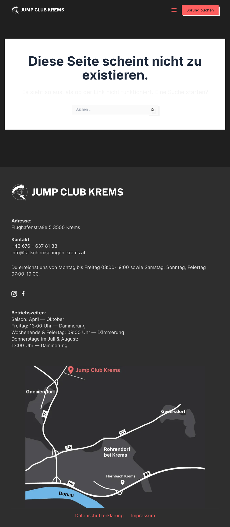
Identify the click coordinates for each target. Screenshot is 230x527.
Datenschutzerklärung (99, 515)
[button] (174, 10)
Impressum (143, 515)
